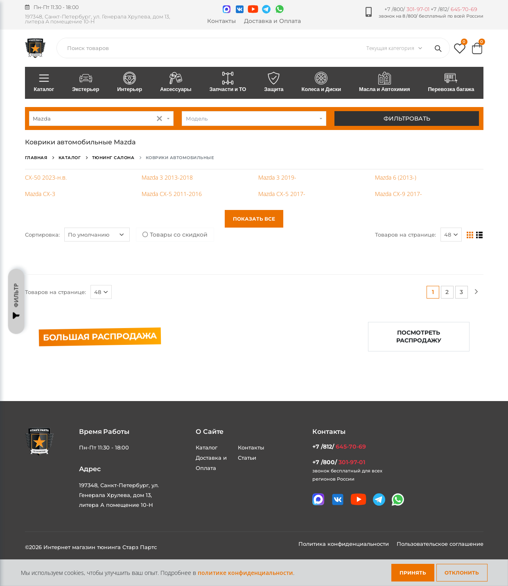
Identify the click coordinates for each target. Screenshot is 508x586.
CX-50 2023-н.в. (46, 177)
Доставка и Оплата (272, 21)
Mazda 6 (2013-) (395, 177)
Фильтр (16, 301)
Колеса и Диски (321, 82)
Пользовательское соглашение (440, 543)
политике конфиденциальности (245, 573)
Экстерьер (86, 82)
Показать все (254, 219)
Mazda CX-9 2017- (398, 194)
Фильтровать (407, 118)
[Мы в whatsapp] (279, 9)
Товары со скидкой (175, 234)
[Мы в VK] (240, 9)
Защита (274, 82)
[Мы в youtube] (253, 9)
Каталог (44, 82)
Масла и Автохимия (384, 82)
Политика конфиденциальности (344, 543)
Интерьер (129, 82)
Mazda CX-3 (40, 194)
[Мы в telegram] (266, 9)
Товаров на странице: (405, 234)
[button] (459, 50)
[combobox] (101, 118)
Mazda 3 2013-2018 (167, 177)
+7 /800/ (406, 9)
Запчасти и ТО (228, 82)
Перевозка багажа (450, 82)
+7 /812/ (454, 9)
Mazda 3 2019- (277, 177)
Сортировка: (42, 234)
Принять (413, 573)
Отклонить (462, 573)
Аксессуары (176, 82)
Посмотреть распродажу (418, 336)
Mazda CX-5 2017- (281, 194)
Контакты (221, 21)
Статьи (247, 457)
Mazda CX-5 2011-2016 (172, 194)
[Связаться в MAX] (226, 9)
